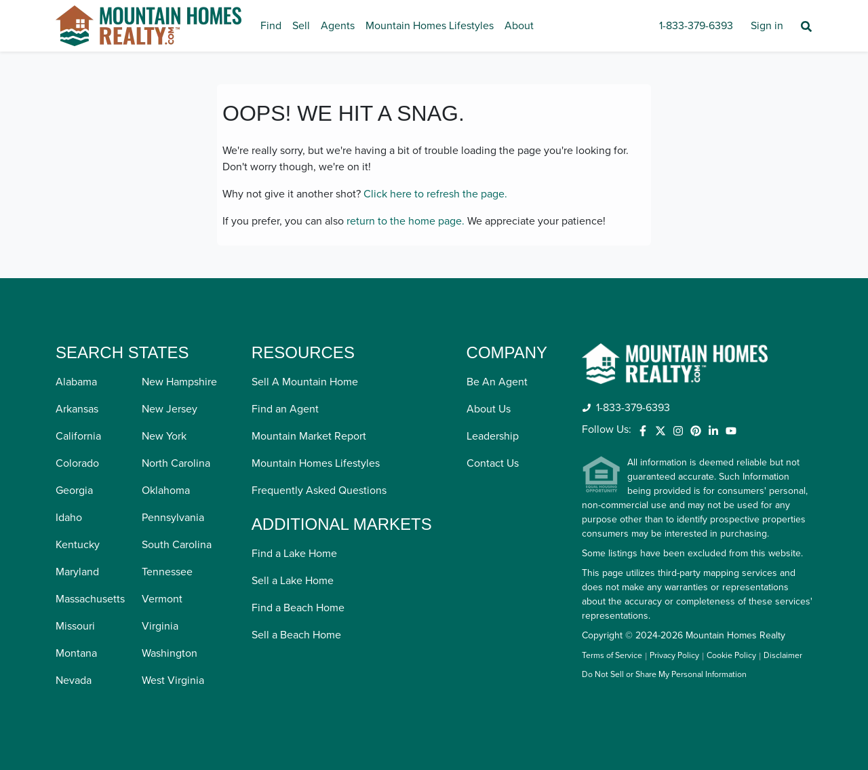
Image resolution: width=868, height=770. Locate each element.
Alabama (76, 382)
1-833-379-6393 (696, 26)
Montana (76, 653)
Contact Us (493, 463)
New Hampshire (179, 382)
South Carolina (177, 545)
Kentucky (78, 545)
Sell (301, 26)
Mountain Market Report (309, 436)
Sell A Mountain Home (305, 382)
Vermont (162, 599)
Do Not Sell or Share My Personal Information (664, 675)
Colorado (77, 463)
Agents (338, 26)
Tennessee (167, 572)
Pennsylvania (173, 517)
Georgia (74, 490)
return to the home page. (406, 221)
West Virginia (173, 680)
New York (164, 436)
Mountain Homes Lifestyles (430, 26)
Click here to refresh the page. (435, 194)
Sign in (767, 26)
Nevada (74, 680)
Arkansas (77, 409)
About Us (489, 409)
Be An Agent (497, 382)
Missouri (75, 626)
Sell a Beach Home (296, 635)
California (78, 436)
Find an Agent (285, 409)
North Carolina (176, 463)
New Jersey (169, 409)
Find (270, 26)
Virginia (160, 626)
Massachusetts (90, 599)
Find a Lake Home (294, 553)
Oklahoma (166, 490)
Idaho (69, 517)
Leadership (493, 436)
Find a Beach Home (298, 608)
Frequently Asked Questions (319, 490)
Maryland (77, 572)
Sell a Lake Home (293, 581)
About (519, 26)
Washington (169, 653)
